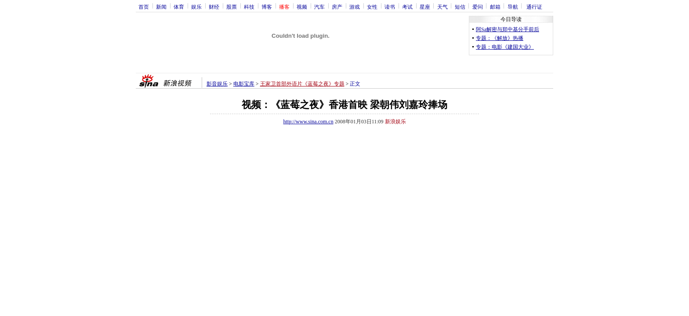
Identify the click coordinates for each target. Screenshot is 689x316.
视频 (302, 6)
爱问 (477, 6)
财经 (214, 6)
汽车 (319, 6)
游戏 (354, 6)
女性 (372, 6)
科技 (249, 6)
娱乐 (196, 6)
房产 (337, 6)
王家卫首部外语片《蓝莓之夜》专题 (302, 84)
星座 (425, 6)
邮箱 (495, 6)
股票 (231, 6)
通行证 (534, 6)
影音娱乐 (217, 84)
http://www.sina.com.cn (308, 121)
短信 (460, 6)
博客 (266, 6)
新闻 (161, 6)
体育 (179, 6)
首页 (143, 6)
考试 (407, 6)
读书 (389, 6)
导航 (513, 6)
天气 (442, 6)
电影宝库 (243, 84)
